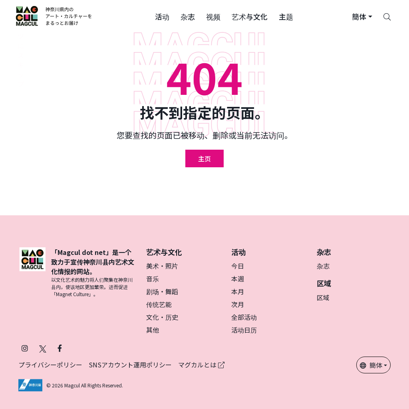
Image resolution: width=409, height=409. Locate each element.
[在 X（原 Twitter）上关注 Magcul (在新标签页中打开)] (43, 348)
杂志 (323, 266)
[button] (162, 16)
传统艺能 (159, 304)
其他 (152, 330)
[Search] (387, 16)
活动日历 (244, 330)
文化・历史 (162, 317)
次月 (237, 304)
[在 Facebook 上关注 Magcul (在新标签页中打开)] (59, 348)
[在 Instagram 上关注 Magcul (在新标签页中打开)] (24, 348)
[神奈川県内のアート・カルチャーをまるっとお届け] (54, 16)
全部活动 (244, 317)
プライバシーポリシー (50, 364)
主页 (204, 158)
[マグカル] (32, 272)
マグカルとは (201, 364)
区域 (323, 297)
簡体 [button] (371, 365)
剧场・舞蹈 (162, 291)
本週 (237, 278)
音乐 (152, 278)
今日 (237, 266)
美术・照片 (162, 266)
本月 (237, 291)
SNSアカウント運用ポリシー (130, 364)
